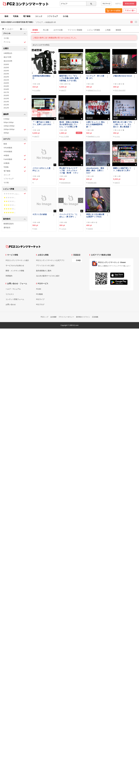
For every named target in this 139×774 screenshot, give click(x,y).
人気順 (107, 30)
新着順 (35, 30)
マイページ (106, 4)
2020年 (6, 83)
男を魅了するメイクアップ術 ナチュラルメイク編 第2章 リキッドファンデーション (68, 170)
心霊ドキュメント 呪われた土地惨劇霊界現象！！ (95, 124)
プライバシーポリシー (66, 317)
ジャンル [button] (14, 33)
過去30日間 (8, 61)
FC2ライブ (40, 299)
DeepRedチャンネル (94, 136)
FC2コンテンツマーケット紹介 (17, 260)
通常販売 (7, 228)
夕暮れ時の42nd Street (122, 76)
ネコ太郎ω (37, 90)
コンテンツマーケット (32, 3)
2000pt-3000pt (15, 129)
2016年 (6, 95)
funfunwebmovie (65, 182)
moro (35, 228)
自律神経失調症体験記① (41, 77)
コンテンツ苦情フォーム (15, 299)
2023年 (6, 74)
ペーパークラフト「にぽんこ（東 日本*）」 (68, 215)
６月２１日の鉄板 (39, 214)
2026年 (6, 64)
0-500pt (6, 119)
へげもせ (63, 228)
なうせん (117, 136)
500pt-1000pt (9, 122)
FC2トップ (44, 317)
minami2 (90, 228)
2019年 (6, 86)
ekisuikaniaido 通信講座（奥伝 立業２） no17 (95, 170)
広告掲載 (95, 317)
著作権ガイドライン (83, 317)
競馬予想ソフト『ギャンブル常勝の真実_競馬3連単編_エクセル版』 (68, 78)
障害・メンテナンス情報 (15, 271)
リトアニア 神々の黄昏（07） (95, 77)
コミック (38, 16)
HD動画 (6, 163)
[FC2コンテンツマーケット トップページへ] (23, 246)
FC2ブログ (40, 304)
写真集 (15, 16)
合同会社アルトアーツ (94, 90)
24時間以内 (8, 53)
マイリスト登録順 (75, 30)
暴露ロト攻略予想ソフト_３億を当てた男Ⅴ (122, 169)
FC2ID (38, 289)
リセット (23, 29)
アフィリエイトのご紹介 (45, 265)
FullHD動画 (15, 159)
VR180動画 (8, 148)
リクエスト (10, 294)
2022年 (6, 77)
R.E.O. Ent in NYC (120, 90)
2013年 (6, 105)
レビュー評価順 (93, 30)
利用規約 (9, 276)
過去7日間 (7, 57)
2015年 (15, 99)
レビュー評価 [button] (14, 189)
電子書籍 (26, 16)
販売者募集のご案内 (43, 271)
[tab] (85, 30)
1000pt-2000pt (9, 126)
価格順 (118, 30)
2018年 (6, 89)
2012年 (6, 108)
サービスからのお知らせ (15, 265)
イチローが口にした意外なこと (41, 169)
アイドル (15, 42)
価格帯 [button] (14, 114)
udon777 (63, 90)
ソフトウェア (52, 16)
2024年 (6, 71)
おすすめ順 (58, 30)
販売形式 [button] (14, 219)
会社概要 (53, 317)
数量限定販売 (9, 224)
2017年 (6, 92)
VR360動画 (8, 152)
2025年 (6, 68)
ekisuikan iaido (92, 182)
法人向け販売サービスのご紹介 (48, 276)
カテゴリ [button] (14, 139)
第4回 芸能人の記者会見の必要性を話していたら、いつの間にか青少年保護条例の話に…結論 (68, 124)
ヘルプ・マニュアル (13, 289)
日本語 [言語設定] (78, 260)
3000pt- (6, 133)
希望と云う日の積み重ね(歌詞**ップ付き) (95, 215)
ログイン (118, 4)
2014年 (6, 102)
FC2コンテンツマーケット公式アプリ (50, 260)
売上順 (45, 30)
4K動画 (15, 155)
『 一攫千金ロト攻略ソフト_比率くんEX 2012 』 (41, 124)
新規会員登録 (129, 4)
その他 (65, 16)
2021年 (6, 80)
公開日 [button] (14, 48)
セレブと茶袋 (65, 136)
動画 (6, 16)
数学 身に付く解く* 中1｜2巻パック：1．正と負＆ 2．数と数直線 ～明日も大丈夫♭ (122, 124)
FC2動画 (39, 294)
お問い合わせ (11, 304)
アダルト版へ (130, 10)
